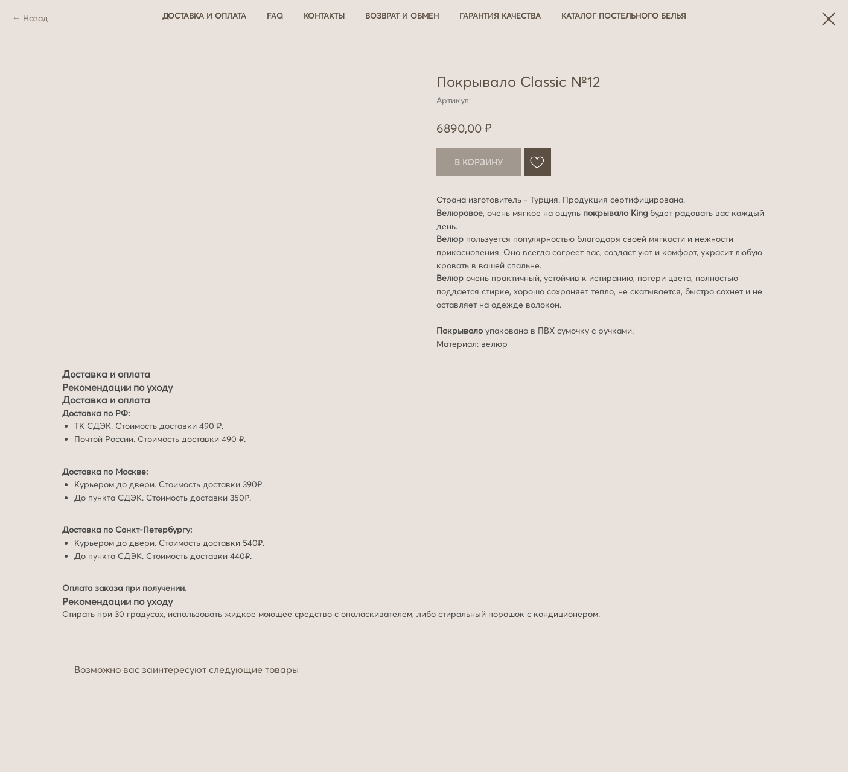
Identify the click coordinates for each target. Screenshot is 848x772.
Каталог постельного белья (623, 16)
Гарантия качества (500, 16)
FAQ (275, 16)
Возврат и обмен (402, 16)
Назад (35, 18)
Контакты (324, 16)
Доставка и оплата (204, 16)
